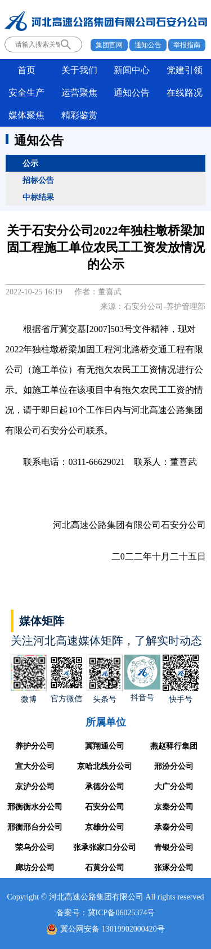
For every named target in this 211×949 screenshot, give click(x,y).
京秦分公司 (174, 807)
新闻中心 (132, 70)
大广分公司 (174, 786)
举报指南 (186, 45)
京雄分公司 (104, 827)
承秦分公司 (174, 827)
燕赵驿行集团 (173, 746)
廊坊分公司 (35, 867)
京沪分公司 (35, 786)
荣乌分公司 (35, 847)
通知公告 (147, 45)
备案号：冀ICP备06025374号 (105, 912)
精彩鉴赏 (79, 115)
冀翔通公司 (104, 746)
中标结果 (38, 197)
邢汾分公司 (174, 766)
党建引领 (185, 70)
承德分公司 (104, 786)
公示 (30, 163)
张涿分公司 (174, 867)
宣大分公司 (35, 766)
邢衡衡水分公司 (34, 807)
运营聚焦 (79, 92)
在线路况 (185, 92)
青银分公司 (174, 847)
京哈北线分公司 (104, 766)
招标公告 (38, 180)
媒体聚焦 (26, 115)
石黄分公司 (104, 867)
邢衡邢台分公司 (34, 827)
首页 (26, 70)
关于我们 (79, 70)
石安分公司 (104, 807)
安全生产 (26, 92)
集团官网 (109, 45)
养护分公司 (35, 746)
